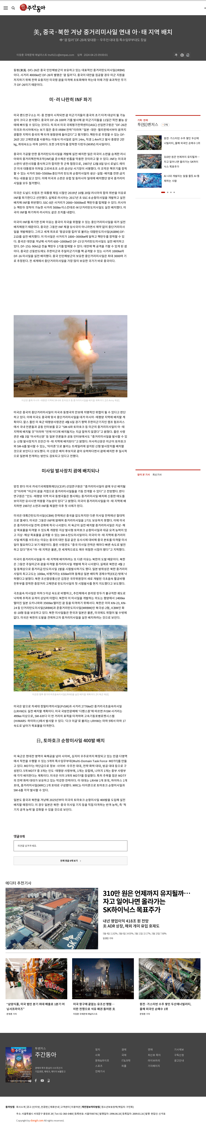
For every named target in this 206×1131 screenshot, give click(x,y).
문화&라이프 (102, 1060)
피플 (124, 1066)
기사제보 (179, 1049)
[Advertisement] (62, 288)
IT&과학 (126, 1060)
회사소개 (20, 1107)
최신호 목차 (154, 1055)
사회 (97, 1055)
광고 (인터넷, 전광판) (38, 1107)
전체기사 (100, 1071)
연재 (150, 1049)
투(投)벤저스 (147, 124)
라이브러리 (154, 1060)
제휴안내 (54, 1107)
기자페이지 (154, 1066)
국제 (124, 1055)
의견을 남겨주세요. (27, 845)
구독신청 (179, 1055)
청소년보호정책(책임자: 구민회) (117, 1107)
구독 (166, 124)
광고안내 (179, 1060)
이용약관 (75, 1107)
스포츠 (99, 1066)
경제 (124, 1049)
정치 (97, 1049)
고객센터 (65, 1107)
